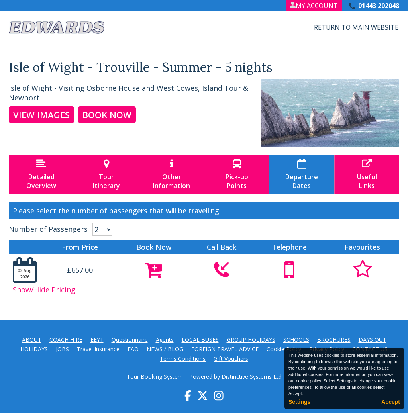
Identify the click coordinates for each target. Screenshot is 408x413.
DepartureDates (301, 174)
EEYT (97, 339)
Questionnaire (130, 339)
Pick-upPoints (236, 174)
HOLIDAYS (34, 349)
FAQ (133, 349)
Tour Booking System (155, 376)
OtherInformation (171, 174)
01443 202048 (378, 5)
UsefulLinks (367, 174)
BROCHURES (334, 339)
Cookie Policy (284, 349)
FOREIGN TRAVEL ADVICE (225, 349)
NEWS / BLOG (165, 349)
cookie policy (308, 380)
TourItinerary (106, 174)
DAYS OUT (372, 339)
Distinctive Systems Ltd (252, 376)
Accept (390, 402)
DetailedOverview (41, 174)
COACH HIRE (65, 339)
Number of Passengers (48, 229)
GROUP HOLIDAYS (251, 339)
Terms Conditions (183, 358)
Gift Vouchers (231, 358)
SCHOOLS (296, 339)
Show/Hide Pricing (44, 289)
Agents (165, 339)
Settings (299, 402)
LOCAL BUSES (200, 339)
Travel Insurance (98, 349)
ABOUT (31, 339)
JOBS (62, 349)
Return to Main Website (356, 27)
